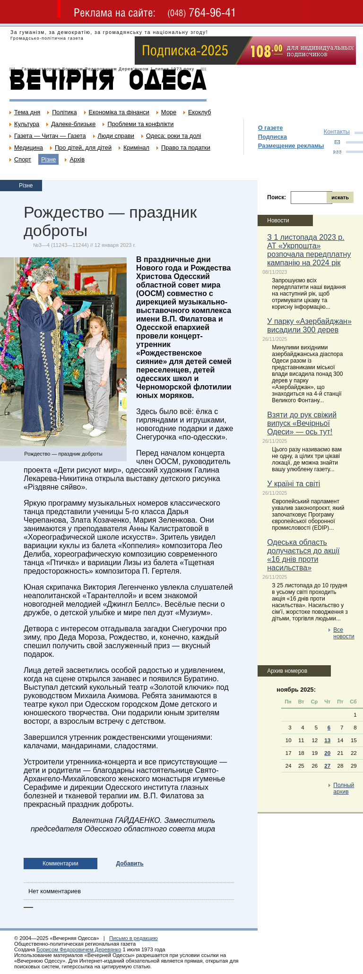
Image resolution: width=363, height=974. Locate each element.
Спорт (22, 159)
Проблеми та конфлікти (140, 123)
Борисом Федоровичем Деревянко (78, 949)
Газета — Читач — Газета (50, 135)
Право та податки (185, 147)
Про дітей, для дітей (83, 147)
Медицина (28, 147)
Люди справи (116, 135)
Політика (64, 112)
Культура (26, 123)
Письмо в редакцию (133, 938)
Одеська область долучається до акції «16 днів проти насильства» (303, 555)
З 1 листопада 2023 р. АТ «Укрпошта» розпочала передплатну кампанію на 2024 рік (309, 250)
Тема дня (27, 112)
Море (168, 112)
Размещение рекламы (291, 145)
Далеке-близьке (73, 123)
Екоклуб (199, 112)
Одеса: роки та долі (173, 135)
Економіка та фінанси (119, 112)
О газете (270, 127)
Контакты (337, 131)
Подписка (272, 136)
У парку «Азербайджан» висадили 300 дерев (309, 325)
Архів (77, 159)
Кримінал (136, 147)
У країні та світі (293, 484)
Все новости (343, 633)
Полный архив (343, 788)
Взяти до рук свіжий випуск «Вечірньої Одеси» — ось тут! (302, 423)
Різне (48, 159)
